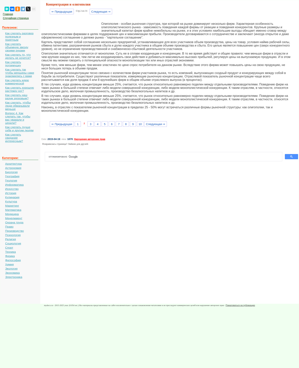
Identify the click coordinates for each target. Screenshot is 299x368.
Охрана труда (14, 222)
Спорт (9, 247)
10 (140, 124)
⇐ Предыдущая (61, 11)
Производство (14, 230)
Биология (11, 172)
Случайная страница (16, 18)
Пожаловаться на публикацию (240, 305)
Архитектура (13, 163)
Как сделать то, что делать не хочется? (18, 56)
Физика (10, 256)
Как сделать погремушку (13, 63)
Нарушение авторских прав (89, 139)
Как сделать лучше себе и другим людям (19, 128)
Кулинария (12, 197)
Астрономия (13, 168)
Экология (11, 268)
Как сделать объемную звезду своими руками (16, 47)
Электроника (13, 277)
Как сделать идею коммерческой (17, 82)
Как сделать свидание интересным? (14, 138)
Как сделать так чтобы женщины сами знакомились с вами (19, 73)
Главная (8, 14)
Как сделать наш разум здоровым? (17, 96)
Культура (11, 201)
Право (9, 226)
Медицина (12, 214)
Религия (10, 239)
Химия (9, 264)
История (10, 193)
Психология (13, 235)
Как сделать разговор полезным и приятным (19, 36)
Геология (11, 180)
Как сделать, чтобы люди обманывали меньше (18, 106)
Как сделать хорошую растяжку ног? (19, 89)
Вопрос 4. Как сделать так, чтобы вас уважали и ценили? (17, 118)
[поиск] (165, 156)
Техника (10, 251)
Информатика (14, 184)
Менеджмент (13, 218)
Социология (13, 243)
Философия (13, 260)
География (12, 176)
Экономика (12, 272)
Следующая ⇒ (101, 11)
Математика (13, 209)
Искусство (11, 188)
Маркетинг (12, 205)
